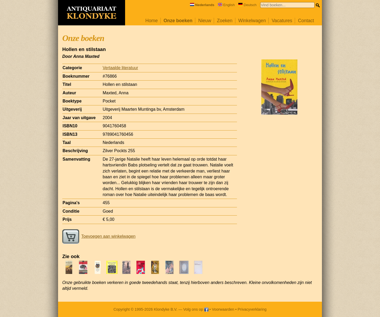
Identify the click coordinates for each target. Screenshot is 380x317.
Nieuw (204, 20)
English (226, 5)
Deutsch (247, 5)
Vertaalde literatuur (120, 68)
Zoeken (224, 20)
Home (151, 20)
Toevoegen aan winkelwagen (98, 236)
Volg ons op (195, 309)
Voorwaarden (223, 309)
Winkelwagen (252, 20)
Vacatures (282, 20)
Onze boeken (178, 20)
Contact (306, 20)
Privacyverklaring (252, 309)
